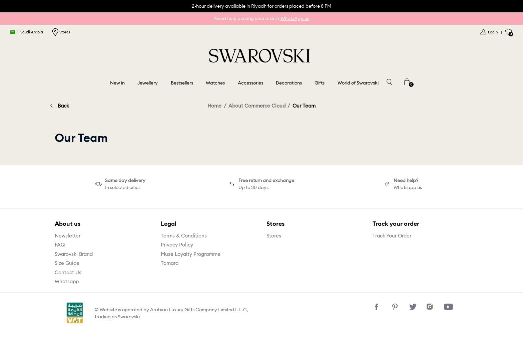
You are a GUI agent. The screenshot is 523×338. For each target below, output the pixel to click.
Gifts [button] (320, 83)
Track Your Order (392, 235)
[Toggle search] (389, 81)
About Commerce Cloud (257, 106)
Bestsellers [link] (182, 83)
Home (214, 106)
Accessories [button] (250, 83)
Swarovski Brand (74, 254)
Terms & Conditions (184, 235)
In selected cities (122, 187)
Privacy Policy (177, 244)
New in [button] (117, 83)
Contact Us (68, 272)
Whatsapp (67, 281)
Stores (61, 32)
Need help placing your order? (261, 18)
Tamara (169, 263)
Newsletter (67, 235)
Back (63, 106)
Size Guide (67, 263)
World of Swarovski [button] (358, 83)
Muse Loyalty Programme (190, 254)
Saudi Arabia (27, 32)
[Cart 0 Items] (407, 81)
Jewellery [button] (147, 83)
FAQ (60, 244)
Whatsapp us (408, 187)
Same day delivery (125, 180)
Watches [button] (215, 83)
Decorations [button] (289, 83)
